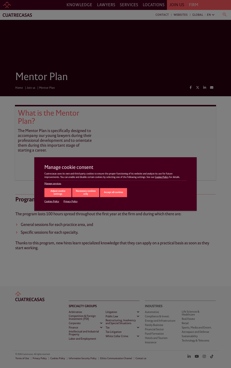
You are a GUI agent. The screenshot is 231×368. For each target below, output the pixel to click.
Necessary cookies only (86, 192)
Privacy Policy (71, 201)
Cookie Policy (162, 177)
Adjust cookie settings (58, 192)
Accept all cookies (113, 192)
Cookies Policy (51, 201)
